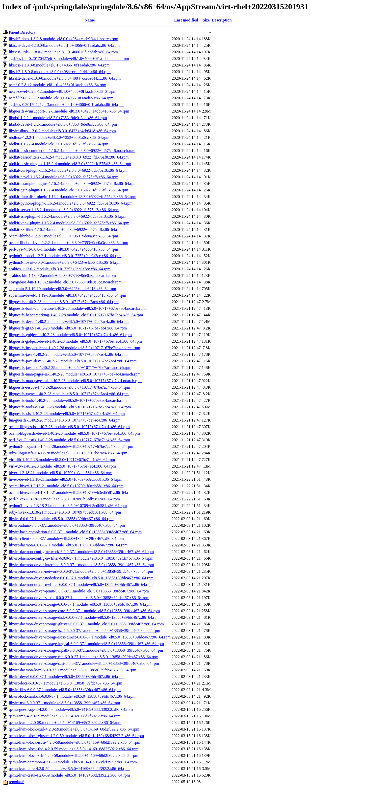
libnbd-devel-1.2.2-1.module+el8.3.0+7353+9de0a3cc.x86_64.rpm (63, 124)
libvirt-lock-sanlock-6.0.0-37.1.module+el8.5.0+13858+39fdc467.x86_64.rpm (72, 696)
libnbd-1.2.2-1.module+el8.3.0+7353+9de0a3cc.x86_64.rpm (58, 118)
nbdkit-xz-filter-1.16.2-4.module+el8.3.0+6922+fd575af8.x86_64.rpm (65, 229)
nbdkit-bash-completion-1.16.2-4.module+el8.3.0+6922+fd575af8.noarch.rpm (72, 150)
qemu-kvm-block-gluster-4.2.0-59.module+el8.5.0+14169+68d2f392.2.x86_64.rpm (76, 736)
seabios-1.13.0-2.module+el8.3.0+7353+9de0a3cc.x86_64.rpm (60, 269)
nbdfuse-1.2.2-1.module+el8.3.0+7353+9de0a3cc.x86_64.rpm (59, 137)
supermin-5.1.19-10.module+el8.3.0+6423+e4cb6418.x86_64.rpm (62, 289)
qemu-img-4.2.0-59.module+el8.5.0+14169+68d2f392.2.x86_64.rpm (64, 716)
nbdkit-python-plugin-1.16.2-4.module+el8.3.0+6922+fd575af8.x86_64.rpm (71, 203)
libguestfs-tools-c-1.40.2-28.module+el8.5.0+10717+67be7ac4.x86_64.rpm (70, 407)
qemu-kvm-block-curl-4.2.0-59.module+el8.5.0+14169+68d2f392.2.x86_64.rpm (74, 729)
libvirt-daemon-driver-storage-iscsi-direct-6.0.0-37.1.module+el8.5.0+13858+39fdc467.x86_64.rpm (90, 637)
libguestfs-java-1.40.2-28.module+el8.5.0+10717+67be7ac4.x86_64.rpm (68, 354)
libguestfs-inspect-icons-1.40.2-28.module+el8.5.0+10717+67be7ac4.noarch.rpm (74, 348)
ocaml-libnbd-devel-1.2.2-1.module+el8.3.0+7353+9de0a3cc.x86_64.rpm (68, 242)
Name (90, 20)
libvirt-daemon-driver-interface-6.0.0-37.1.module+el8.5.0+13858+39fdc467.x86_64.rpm (81, 565)
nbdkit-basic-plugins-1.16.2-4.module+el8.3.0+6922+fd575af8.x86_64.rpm (70, 164)
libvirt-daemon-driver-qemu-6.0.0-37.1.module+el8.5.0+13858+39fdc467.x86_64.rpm (79, 591)
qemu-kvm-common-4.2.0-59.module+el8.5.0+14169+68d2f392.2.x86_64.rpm (73, 762)
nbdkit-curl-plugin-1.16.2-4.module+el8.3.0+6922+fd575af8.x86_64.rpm (68, 170)
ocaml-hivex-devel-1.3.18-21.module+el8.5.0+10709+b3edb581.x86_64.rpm (71, 492)
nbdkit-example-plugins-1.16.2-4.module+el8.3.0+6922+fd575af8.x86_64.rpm (73, 183)
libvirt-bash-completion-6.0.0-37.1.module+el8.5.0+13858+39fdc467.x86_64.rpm (75, 532)
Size (206, 20)
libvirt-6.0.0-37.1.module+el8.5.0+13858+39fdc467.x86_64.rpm (61, 519)
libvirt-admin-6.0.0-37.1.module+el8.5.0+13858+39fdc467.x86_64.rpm (67, 525)
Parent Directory (22, 32)
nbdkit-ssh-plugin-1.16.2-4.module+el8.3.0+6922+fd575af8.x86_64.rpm (67, 216)
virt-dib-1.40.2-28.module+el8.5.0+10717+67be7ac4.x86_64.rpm (62, 459)
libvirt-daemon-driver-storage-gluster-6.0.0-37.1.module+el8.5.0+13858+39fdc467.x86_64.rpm (86, 624)
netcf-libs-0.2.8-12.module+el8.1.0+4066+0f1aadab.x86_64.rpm (61, 98)
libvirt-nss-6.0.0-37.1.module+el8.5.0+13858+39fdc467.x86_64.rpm (64, 703)
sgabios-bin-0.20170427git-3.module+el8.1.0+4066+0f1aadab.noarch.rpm (69, 58)
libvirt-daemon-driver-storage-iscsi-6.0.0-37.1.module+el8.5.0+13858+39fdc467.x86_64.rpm (84, 630)
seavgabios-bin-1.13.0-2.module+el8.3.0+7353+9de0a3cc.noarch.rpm (65, 282)
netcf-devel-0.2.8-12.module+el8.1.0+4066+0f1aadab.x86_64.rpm (62, 91)
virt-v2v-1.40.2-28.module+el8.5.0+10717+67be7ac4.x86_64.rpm (62, 466)
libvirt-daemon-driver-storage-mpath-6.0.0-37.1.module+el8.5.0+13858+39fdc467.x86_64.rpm (86, 650)
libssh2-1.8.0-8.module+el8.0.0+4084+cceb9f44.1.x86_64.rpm (60, 72)
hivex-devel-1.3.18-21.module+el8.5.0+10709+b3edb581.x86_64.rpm (65, 479)
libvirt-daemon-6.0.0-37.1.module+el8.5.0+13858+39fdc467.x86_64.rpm (68, 545)
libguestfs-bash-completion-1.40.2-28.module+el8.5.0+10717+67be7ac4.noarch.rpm (77, 308)
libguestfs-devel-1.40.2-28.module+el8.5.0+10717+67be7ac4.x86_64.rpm (69, 321)
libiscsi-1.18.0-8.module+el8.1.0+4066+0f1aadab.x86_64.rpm (59, 65)
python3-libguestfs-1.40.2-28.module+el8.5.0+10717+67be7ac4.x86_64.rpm (71, 446)
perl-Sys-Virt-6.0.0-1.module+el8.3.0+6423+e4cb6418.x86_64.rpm (63, 249)
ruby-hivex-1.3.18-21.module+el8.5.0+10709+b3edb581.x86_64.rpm (65, 512)
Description (222, 20)
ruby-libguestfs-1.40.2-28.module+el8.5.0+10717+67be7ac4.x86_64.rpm (68, 453)
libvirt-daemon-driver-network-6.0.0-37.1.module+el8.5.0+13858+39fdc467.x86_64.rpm (81, 571)
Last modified (186, 20)
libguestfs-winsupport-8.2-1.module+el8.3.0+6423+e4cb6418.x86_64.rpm (69, 111)
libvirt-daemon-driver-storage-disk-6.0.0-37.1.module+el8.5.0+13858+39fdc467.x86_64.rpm (84, 617)
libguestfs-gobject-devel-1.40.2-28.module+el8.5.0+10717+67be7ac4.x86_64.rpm (75, 341)
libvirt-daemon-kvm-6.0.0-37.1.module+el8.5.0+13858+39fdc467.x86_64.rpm (72, 670)
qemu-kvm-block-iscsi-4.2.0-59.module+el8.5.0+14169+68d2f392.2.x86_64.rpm (74, 742)
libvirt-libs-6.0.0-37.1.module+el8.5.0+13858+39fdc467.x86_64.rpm (65, 690)
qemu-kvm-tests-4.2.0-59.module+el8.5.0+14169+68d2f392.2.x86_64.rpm (69, 775)
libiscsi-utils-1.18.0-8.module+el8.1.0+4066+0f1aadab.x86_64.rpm (63, 52)
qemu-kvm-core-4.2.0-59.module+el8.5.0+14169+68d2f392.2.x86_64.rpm (69, 768)
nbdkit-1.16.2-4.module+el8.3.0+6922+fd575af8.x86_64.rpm (58, 144)
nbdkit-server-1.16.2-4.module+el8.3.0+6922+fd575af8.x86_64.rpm (64, 210)
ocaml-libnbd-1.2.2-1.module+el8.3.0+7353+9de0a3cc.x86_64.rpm (63, 236)
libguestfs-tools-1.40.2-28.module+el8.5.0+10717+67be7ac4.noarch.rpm (68, 400)
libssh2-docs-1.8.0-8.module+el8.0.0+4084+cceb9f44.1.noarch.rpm (63, 39)
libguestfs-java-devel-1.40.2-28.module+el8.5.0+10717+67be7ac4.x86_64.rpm (73, 361)
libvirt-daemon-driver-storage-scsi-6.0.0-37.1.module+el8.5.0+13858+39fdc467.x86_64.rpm (84, 663)
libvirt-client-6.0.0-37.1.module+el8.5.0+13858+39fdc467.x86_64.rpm (66, 538)
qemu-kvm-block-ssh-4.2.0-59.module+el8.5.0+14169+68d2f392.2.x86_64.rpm (73, 755)
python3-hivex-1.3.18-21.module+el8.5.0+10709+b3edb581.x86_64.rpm (68, 505)
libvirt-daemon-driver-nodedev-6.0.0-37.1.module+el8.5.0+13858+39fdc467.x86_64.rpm (81, 578)
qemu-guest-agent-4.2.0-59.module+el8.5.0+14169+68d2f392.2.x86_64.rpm (71, 709)
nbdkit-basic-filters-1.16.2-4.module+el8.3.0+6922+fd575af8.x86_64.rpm (69, 157)
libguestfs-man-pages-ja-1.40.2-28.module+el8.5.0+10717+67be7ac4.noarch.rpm (75, 374)
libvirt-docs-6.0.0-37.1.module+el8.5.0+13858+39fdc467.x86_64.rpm (65, 683)
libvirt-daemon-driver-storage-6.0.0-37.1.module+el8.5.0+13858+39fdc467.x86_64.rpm (80, 604)
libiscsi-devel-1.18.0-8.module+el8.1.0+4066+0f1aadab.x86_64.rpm (64, 45)
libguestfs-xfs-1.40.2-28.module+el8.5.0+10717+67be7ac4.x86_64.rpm (67, 413)
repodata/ (16, 782)
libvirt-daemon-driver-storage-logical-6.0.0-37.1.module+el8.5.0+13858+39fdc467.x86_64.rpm (86, 644)
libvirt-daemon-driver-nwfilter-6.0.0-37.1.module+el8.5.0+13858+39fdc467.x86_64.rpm (80, 584)
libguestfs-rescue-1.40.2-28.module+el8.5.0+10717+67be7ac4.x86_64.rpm (69, 387)
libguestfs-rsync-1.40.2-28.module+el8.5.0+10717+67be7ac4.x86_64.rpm (69, 394)
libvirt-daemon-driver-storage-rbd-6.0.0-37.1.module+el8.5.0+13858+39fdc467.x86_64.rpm (83, 657)
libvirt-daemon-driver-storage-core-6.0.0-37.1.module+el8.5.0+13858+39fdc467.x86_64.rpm (84, 611)
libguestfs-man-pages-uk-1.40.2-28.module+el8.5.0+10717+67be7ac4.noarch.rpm (75, 381)
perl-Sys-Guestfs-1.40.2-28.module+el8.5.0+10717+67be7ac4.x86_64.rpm (69, 440)
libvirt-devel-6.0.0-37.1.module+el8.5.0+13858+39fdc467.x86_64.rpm (66, 676)
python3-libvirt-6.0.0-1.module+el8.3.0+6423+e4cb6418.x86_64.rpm (65, 262)
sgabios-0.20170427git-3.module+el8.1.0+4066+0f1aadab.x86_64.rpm (66, 104)
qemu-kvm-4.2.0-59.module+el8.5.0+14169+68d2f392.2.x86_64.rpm (65, 722)
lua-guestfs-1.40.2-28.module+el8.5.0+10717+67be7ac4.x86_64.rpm (65, 420)
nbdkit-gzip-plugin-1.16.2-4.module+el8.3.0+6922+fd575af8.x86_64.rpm (68, 190)
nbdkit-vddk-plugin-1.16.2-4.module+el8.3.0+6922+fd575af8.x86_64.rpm (69, 223)
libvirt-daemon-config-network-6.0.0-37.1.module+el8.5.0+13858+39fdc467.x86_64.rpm (81, 551)
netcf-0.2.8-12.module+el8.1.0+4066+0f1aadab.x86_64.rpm (57, 85)
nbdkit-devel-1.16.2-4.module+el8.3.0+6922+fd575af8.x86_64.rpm (63, 177)
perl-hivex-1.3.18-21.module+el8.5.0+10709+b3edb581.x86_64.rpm (64, 499)
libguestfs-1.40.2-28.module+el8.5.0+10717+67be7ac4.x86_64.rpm (64, 302)
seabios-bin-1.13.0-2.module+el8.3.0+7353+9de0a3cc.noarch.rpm (62, 275)
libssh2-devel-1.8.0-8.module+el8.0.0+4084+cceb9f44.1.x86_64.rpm (65, 78)
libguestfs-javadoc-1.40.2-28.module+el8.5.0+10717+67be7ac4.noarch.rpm (70, 367)
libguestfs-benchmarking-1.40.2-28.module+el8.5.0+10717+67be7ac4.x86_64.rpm (76, 315)
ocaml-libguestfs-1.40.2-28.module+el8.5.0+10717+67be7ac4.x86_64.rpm (69, 427)
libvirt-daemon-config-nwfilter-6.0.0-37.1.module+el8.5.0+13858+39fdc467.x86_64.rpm (81, 558)
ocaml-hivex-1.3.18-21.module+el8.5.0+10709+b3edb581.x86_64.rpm (66, 486)
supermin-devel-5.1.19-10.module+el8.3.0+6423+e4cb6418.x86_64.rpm (67, 295)
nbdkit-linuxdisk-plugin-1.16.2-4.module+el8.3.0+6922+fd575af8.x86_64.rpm (72, 196)
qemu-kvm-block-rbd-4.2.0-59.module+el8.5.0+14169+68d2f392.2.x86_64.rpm (73, 749)
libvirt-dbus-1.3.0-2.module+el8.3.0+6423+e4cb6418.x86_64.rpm (62, 131)
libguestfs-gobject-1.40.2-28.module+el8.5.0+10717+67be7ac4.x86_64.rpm (70, 335)
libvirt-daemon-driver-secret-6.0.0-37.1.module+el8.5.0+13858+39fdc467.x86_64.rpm (79, 598)
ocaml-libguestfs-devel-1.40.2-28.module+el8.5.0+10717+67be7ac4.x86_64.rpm (74, 433)
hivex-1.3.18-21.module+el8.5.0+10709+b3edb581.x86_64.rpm (60, 473)
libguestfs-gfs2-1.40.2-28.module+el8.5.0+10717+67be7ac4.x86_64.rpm (68, 328)
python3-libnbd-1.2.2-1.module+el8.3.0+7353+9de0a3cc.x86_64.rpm (65, 256)
